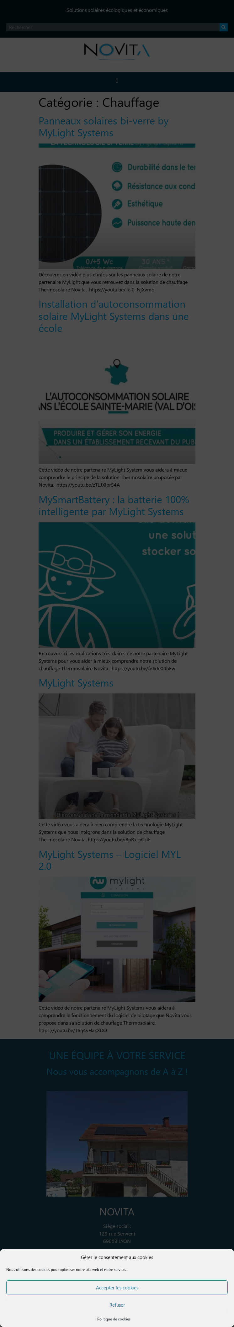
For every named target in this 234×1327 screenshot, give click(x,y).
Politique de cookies (113, 1319)
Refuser (117, 1305)
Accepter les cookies (117, 1287)
